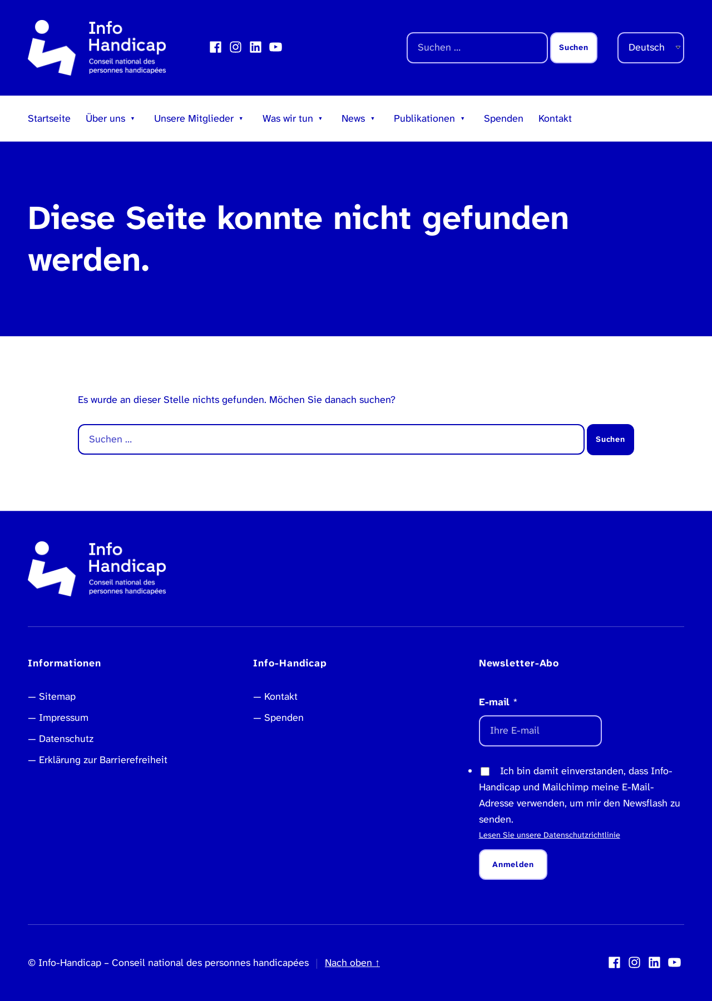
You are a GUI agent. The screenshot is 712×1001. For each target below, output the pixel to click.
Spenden (503, 118)
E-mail (498, 702)
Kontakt (555, 118)
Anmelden (513, 864)
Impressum (63, 717)
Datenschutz (66, 738)
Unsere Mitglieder (194, 118)
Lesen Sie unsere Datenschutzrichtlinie (549, 835)
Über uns (105, 118)
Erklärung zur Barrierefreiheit (103, 759)
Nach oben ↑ (352, 962)
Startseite (49, 118)
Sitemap (57, 696)
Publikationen (424, 118)
